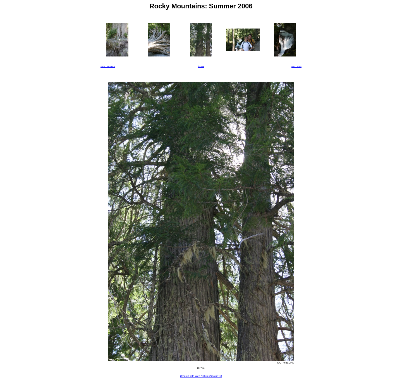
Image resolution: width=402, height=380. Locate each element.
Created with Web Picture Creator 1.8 (201, 376)
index (201, 66)
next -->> (296, 66)
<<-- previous (107, 66)
